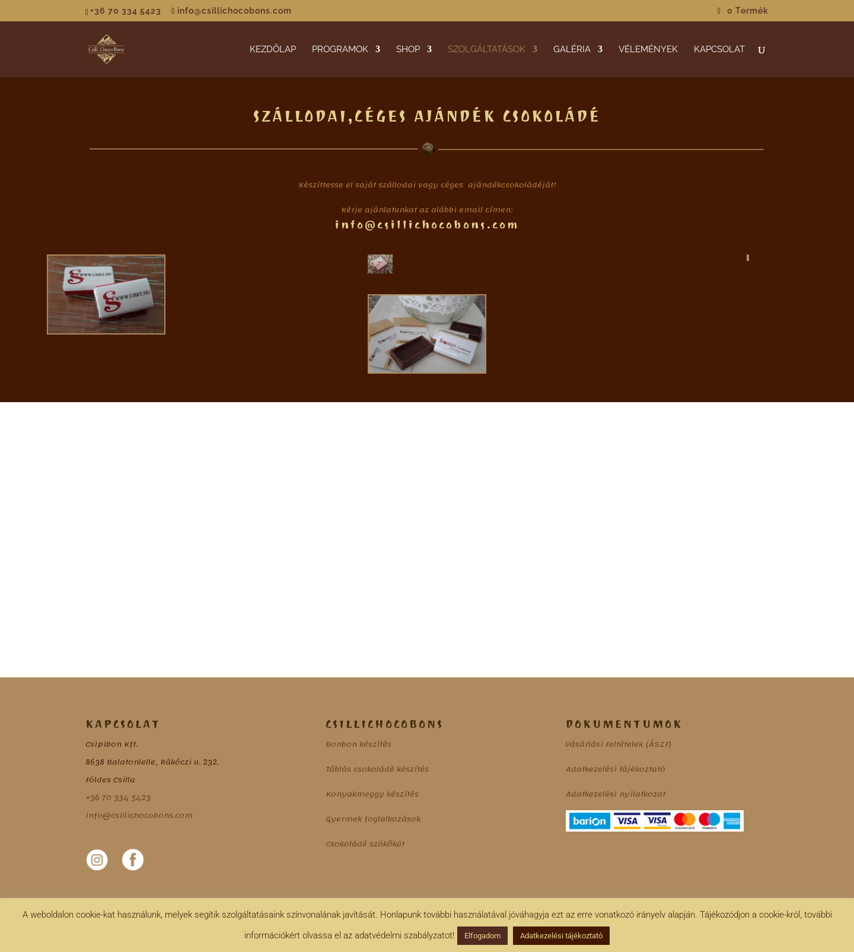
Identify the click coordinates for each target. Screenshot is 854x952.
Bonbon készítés (358, 744)
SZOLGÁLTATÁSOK (486, 50)
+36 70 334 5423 (118, 798)
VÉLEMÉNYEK (648, 50)
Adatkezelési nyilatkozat (615, 794)
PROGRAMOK (340, 50)
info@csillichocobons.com (139, 815)
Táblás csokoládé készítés (377, 769)
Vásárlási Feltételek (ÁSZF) (618, 744)
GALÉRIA (572, 50)
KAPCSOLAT (719, 50)
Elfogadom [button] (482, 935)
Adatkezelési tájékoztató (615, 769)
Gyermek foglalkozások (373, 819)
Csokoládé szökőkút (365, 844)
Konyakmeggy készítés (372, 794)
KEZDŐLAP (273, 50)
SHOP (408, 50)
